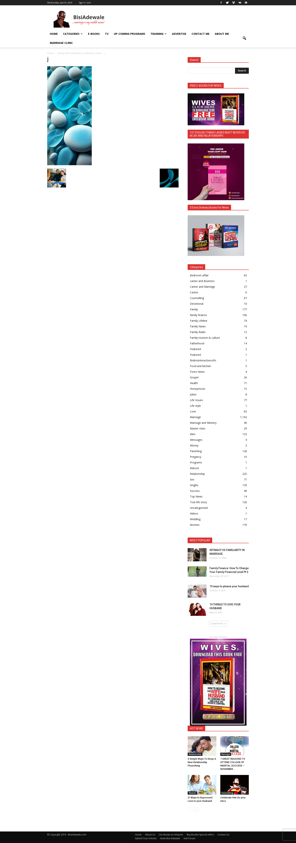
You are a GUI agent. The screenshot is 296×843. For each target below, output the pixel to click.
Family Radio (198, 332)
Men (192, 434)
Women (195, 525)
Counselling (197, 298)
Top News (196, 496)
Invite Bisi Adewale (170, 838)
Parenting (196, 451)
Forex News (197, 371)
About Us (150, 834)
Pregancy (195, 457)
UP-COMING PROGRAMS (129, 34)
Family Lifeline (198, 320)
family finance (198, 315)
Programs (196, 462)
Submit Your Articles (145, 838)
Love (193, 411)
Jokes (193, 394)
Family (194, 309)
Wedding (195, 519)
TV (107, 34)
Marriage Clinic (61, 43)
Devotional (196, 303)
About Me (222, 34)
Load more (218, 623)
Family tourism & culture (205, 337)
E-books (94, 34)
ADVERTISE (179, 34)
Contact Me (201, 34)
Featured (195, 349)
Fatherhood (197, 343)
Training (158, 34)
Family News (198, 326)
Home (54, 34)
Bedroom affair (199, 275)
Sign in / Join (85, 2)
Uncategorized (199, 508)
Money (194, 445)
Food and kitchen (200, 366)
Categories (72, 34)
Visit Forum (189, 838)
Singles (194, 485)
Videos (194, 513)
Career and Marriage (202, 286)
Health (194, 383)
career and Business (202, 281)
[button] (244, 38)
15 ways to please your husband (229, 586)
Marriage (195, 417)
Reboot (194, 468)
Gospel (194, 377)
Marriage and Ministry (203, 423)
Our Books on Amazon (171, 834)
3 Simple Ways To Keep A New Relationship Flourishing (202, 762)
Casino (194, 292)
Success (195, 491)
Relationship (197, 474)
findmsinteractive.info (203, 360)
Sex (192, 479)
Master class (197, 428)
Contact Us (223, 834)
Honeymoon (197, 389)
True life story (198, 502)
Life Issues (196, 400)
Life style (195, 406)
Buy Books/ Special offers (200, 834)
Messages (196, 440)
